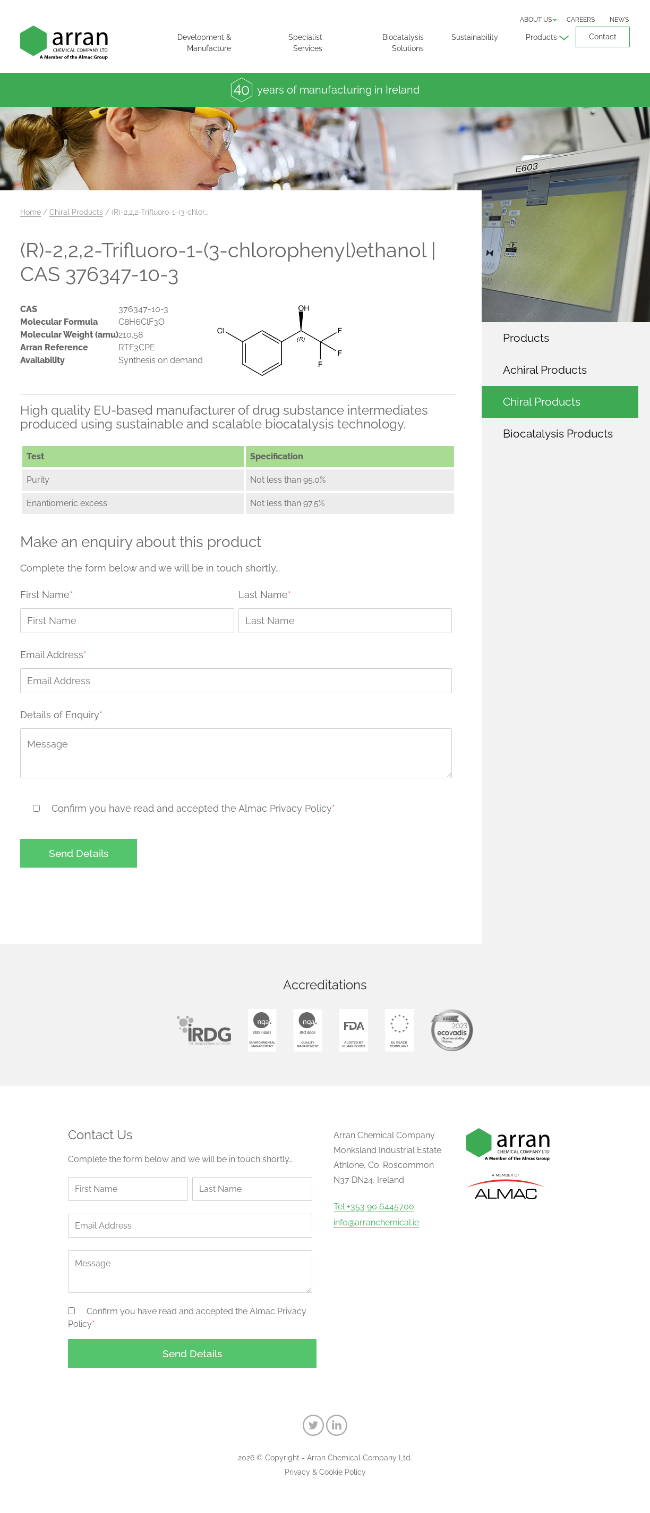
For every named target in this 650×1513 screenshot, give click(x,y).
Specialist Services (305, 43)
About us (536, 19)
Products (541, 37)
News (619, 19)
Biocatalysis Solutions (403, 43)
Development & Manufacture (204, 43)
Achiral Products (545, 369)
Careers (581, 19)
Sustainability (474, 37)
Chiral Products (76, 212)
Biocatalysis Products (558, 433)
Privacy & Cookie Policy (325, 1472)
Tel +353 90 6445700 (373, 1207)
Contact (603, 36)
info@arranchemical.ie (376, 1223)
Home (30, 212)
